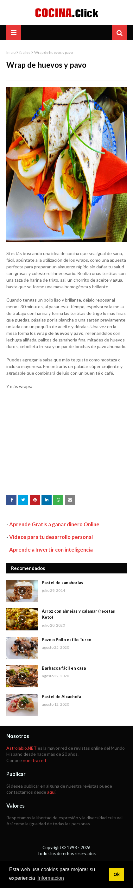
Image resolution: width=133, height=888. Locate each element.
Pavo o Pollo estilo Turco (66, 639)
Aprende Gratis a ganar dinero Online (54, 524)
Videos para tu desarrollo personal (51, 537)
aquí (51, 792)
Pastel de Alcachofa (61, 696)
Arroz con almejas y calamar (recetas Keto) (78, 614)
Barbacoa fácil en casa (64, 668)
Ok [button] (116, 874)
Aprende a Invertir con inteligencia (51, 549)
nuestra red (34, 760)
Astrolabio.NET (21, 748)
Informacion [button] (50, 878)
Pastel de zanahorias (62, 582)
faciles (24, 52)
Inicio (11, 52)
